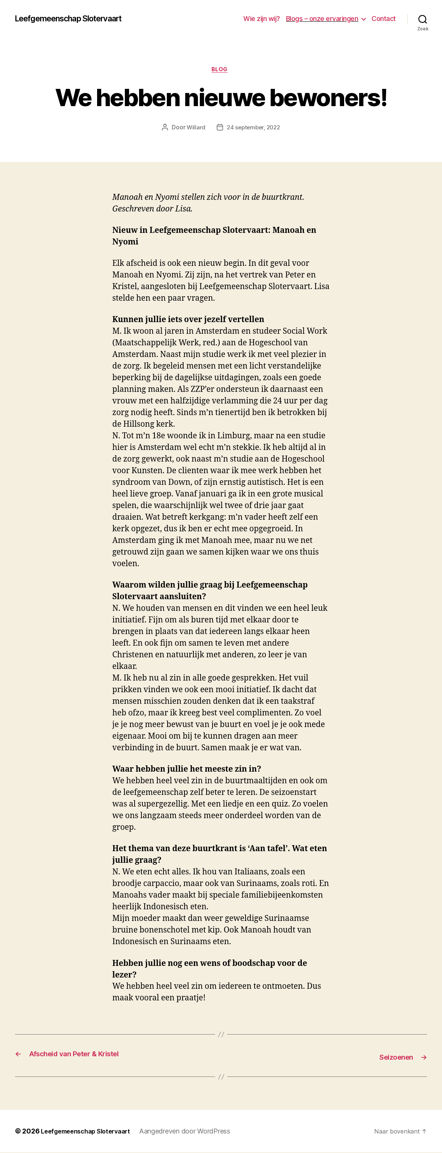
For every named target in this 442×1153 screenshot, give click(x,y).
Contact (384, 18)
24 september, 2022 (253, 129)
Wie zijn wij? (261, 18)
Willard (194, 129)
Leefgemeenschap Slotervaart (77, 18)
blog (221, 70)
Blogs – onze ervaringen (322, 18)
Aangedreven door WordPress (195, 1132)
